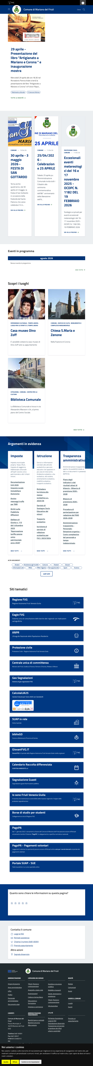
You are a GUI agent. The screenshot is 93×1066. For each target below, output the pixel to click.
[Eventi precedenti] (9, 258)
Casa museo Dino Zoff (23, 332)
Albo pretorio (32, 1025)
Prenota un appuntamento (73, 1019)
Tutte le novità (18, 98)
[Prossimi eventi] (83, 258)
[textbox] (45, 903)
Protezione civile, (71, 150)
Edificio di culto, (63, 323)
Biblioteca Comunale (26, 399)
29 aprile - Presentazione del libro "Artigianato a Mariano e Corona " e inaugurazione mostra (26, 59)
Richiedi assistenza (21, 937)
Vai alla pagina (18, 210)
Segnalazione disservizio (56, 1023)
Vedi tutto (80, 270)
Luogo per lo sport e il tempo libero (24, 325)
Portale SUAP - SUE (24, 863)
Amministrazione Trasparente (34, 1014)
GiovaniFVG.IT (20, 749)
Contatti (11, 1013)
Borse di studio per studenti (28, 812)
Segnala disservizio (21, 954)
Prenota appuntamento (23, 945)
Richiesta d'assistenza (55, 1018)
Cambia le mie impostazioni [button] (30, 1062)
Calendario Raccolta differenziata (32, 764)
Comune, (54, 323)
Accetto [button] (6, 1062)
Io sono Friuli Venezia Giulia (28, 795)
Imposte (17, 455)
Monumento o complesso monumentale (66, 324)
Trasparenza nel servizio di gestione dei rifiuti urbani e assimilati (56, 1028)
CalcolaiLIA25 (20, 693)
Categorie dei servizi (35, 978)
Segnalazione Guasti (24, 779)
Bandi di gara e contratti (36, 1020)
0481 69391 (26, 941)
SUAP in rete (19, 719)
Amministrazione (14, 978)
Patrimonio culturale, (19, 323)
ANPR (15, 632)
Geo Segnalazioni (22, 678)
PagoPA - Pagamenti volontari (30, 845)
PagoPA (17, 827)
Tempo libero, (33, 323)
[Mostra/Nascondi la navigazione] (9, 9)
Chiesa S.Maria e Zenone (63, 332)
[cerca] (84, 9)
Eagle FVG (18, 614)
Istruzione (44, 455)
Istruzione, (15, 392)
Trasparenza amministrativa (74, 458)
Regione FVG (20, 599)
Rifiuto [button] (15, 1062)
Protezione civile (22, 647)
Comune (14, 150)
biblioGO (17, 734)
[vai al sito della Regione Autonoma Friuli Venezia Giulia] (11, 2)
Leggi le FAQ (19, 933)
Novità (70, 978)
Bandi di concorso (34, 1022)
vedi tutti (46, 574)
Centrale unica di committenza (30, 662)
